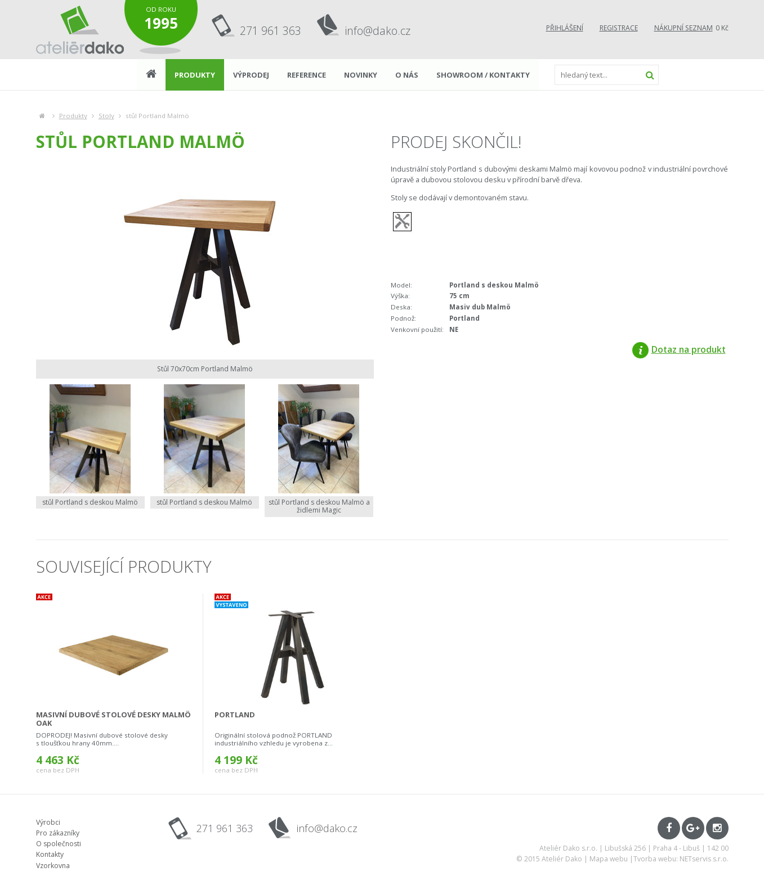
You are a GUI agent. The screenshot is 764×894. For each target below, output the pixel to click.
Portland (235, 714)
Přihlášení (564, 28)
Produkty (73, 115)
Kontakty (50, 854)
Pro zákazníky (57, 833)
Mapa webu (608, 859)
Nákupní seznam (683, 28)
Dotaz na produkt (679, 349)
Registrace (619, 28)
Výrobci (48, 822)
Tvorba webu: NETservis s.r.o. (681, 859)
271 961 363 (270, 30)
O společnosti (58, 843)
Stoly (106, 115)
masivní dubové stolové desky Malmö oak (113, 718)
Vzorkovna (53, 865)
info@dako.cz (377, 30)
